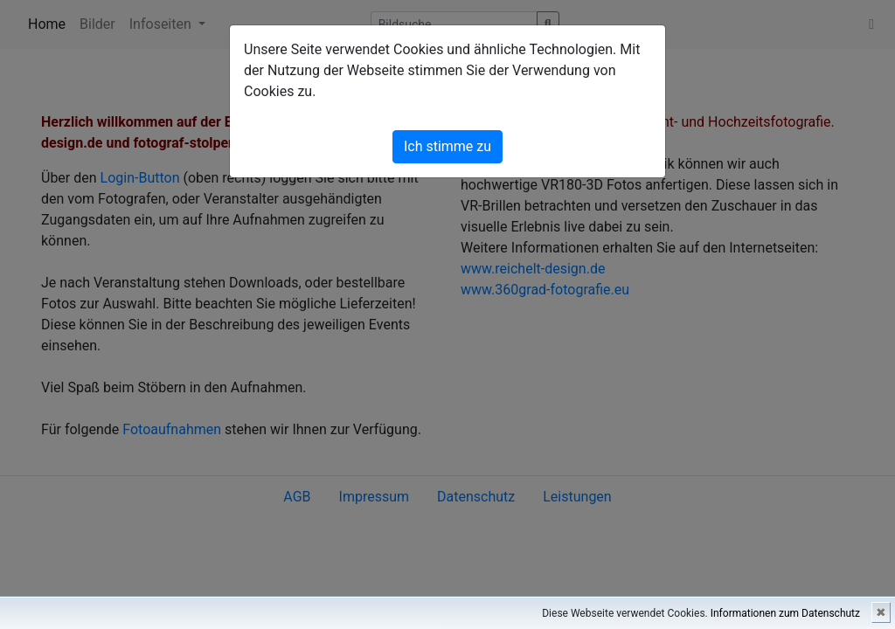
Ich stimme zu (447, 146)
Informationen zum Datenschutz (785, 613)
